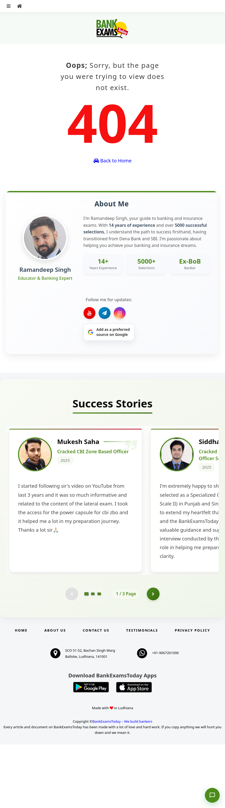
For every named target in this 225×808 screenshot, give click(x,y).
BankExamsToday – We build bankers (122, 785)
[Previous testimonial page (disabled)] (71, 657)
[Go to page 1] (86, 657)
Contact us (96, 693)
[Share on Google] (108, 332)
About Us (55, 693)
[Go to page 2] (93, 657)
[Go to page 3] (99, 657)
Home (21, 693)
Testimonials (142, 693)
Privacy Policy (192, 693)
